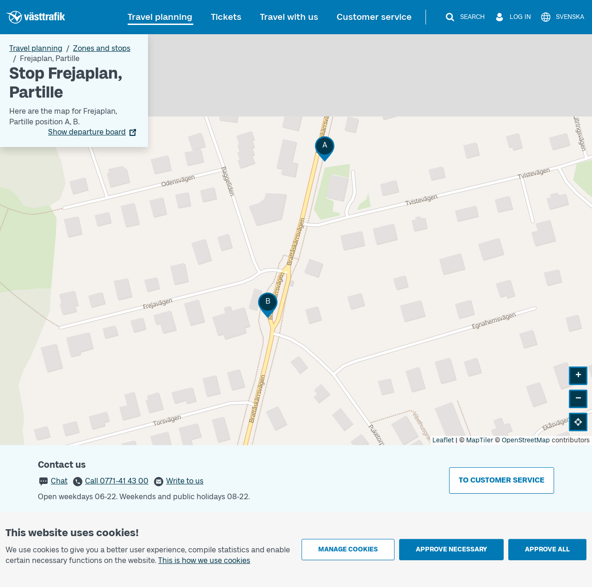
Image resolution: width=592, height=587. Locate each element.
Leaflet (443, 440)
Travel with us (289, 17)
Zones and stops (101, 48)
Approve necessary (451, 549)
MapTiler (479, 440)
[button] (324, 149)
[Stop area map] (296, 239)
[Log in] (512, 17)
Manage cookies (348, 549)
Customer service (374, 17)
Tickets (226, 17)
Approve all (547, 549)
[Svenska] (562, 17)
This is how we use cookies (204, 560)
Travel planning (160, 17)
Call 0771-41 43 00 (116, 481)
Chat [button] (59, 481)
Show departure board (87, 132)
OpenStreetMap (526, 440)
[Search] (464, 17)
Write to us (185, 481)
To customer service (501, 480)
